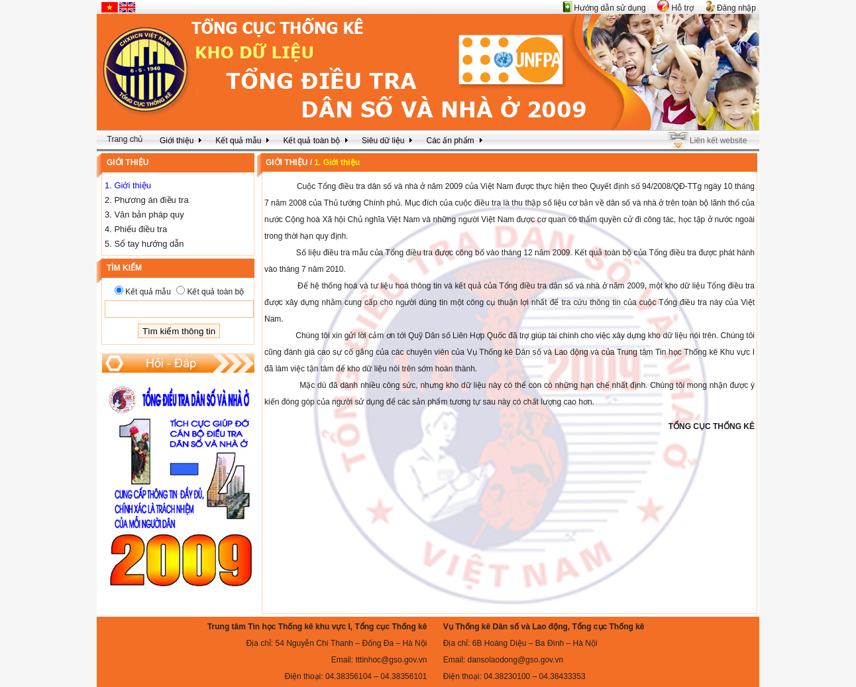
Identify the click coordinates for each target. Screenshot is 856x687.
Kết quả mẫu (148, 291)
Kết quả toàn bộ (215, 291)
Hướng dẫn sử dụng (609, 8)
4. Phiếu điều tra (136, 229)
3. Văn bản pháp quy (144, 214)
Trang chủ (125, 139)
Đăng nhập (736, 8)
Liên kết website (718, 140)
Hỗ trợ (683, 8)
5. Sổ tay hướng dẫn (144, 244)
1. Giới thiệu (128, 185)
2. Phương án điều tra (147, 200)
